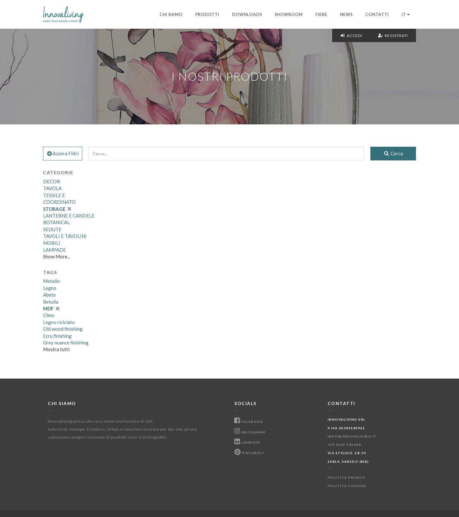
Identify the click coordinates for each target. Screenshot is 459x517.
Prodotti (207, 14)
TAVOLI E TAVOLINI (65, 236)
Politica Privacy (347, 477)
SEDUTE (52, 229)
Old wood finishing (63, 329)
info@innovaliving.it (352, 436)
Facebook (248, 422)
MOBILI (51, 243)
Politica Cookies (347, 486)
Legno (49, 288)
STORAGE (57, 209)
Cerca (393, 153)
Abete (49, 295)
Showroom (289, 14)
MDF (51, 308)
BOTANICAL (56, 222)
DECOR (51, 181)
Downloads (247, 14)
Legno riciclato (59, 322)
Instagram (250, 432)
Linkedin (247, 442)
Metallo (51, 281)
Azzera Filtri (63, 153)
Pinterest (249, 453)
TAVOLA (52, 188)
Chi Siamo (171, 14)
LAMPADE (54, 250)
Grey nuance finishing (66, 342)
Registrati (393, 35)
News (346, 14)
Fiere (321, 14)
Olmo (49, 315)
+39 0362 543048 (344, 445)
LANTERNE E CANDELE (69, 215)
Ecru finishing (57, 336)
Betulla (50, 302)
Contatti (377, 14)
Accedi (351, 35)
